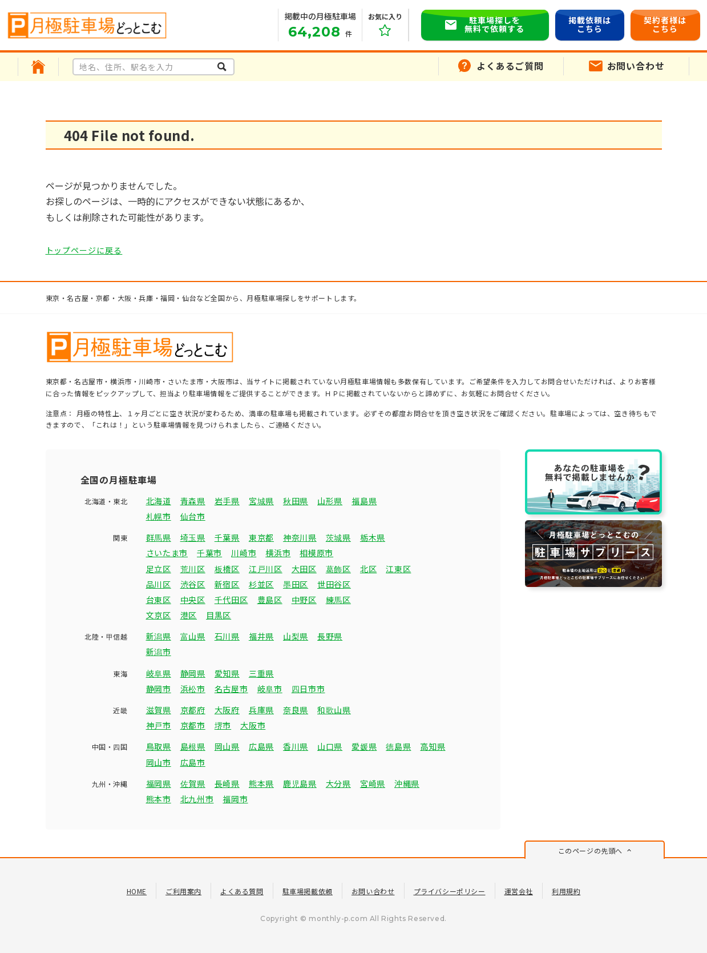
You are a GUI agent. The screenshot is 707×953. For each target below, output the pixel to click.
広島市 (192, 762)
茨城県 (338, 537)
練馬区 (338, 599)
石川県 (227, 636)
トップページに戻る (84, 250)
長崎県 (227, 783)
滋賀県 (158, 709)
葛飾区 (338, 568)
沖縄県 (406, 783)
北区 (368, 568)
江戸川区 (265, 568)
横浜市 (277, 552)
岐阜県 (158, 673)
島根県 (192, 746)
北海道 (158, 500)
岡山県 (227, 746)
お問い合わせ (373, 891)
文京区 (158, 615)
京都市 (192, 725)
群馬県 (158, 537)
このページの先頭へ (590, 850)
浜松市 (192, 688)
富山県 (192, 636)
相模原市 (316, 552)
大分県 (338, 783)
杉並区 (261, 584)
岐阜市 (269, 688)
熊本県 (261, 783)
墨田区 (295, 584)
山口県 (329, 746)
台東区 (158, 599)
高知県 (432, 746)
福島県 (364, 500)
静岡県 (192, 673)
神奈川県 (300, 537)
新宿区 (227, 584)
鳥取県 (158, 746)
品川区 (158, 584)
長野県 (329, 636)
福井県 (261, 636)
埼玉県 (192, 537)
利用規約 (566, 891)
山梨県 (295, 636)
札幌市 (158, 516)
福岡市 (235, 799)
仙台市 (192, 516)
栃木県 (372, 537)
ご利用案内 (183, 891)
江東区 (398, 568)
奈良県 (295, 709)
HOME (137, 891)
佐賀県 (192, 783)
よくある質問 (242, 891)
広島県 (261, 746)
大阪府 (227, 709)
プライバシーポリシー (450, 891)
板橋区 (227, 568)
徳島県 (398, 746)
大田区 (304, 568)
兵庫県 (261, 709)
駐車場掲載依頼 (307, 891)
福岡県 (158, 783)
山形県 (329, 500)
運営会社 (518, 891)
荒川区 (192, 568)
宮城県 (261, 500)
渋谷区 (192, 584)
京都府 (192, 709)
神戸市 (158, 725)
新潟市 (158, 651)
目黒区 (218, 615)
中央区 (192, 599)
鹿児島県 (300, 783)
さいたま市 (167, 552)
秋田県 (295, 500)
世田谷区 (334, 584)
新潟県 (158, 636)
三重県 (261, 673)
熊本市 (158, 799)
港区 (188, 615)
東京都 (261, 537)
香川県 (295, 746)
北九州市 (197, 799)
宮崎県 (372, 783)
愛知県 (227, 673)
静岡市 (158, 688)
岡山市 (158, 762)
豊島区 (269, 599)
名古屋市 (231, 688)
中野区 (304, 599)
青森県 (192, 500)
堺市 (223, 725)
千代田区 (231, 599)
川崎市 (243, 552)
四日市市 (308, 688)
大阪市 (252, 725)
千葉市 (209, 552)
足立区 (158, 568)
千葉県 (227, 537)
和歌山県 (334, 709)
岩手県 (227, 500)
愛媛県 (364, 746)
